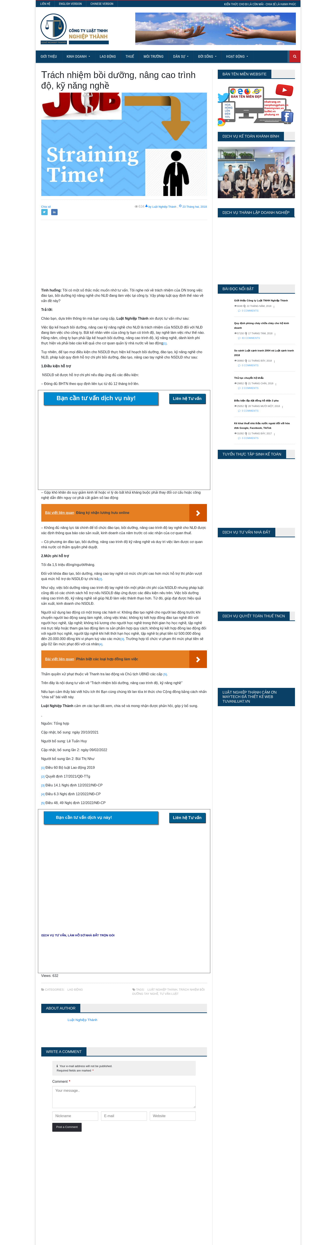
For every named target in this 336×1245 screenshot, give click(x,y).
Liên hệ (45, 4)
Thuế (130, 56)
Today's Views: (227, 1153)
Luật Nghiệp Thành (162, 989)
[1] (165, 343)
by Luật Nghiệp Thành (150, 206)
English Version (70, 4)
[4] (101, 644)
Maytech (124, 1239)
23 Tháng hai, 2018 (189, 206)
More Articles (168, 1225)
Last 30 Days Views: (231, 1166)
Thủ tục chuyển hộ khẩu (252, 382)
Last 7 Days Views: (230, 1159)
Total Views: (225, 1172)
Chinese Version (101, 4)
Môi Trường (153, 56)
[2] (100, 579)
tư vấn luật (168, 993)
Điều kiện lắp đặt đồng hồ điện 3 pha (261, 405)
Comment (61, 1081)
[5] (165, 674)
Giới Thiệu (49, 56)
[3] (123, 639)
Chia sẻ (47, 206)
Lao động (108, 56)
